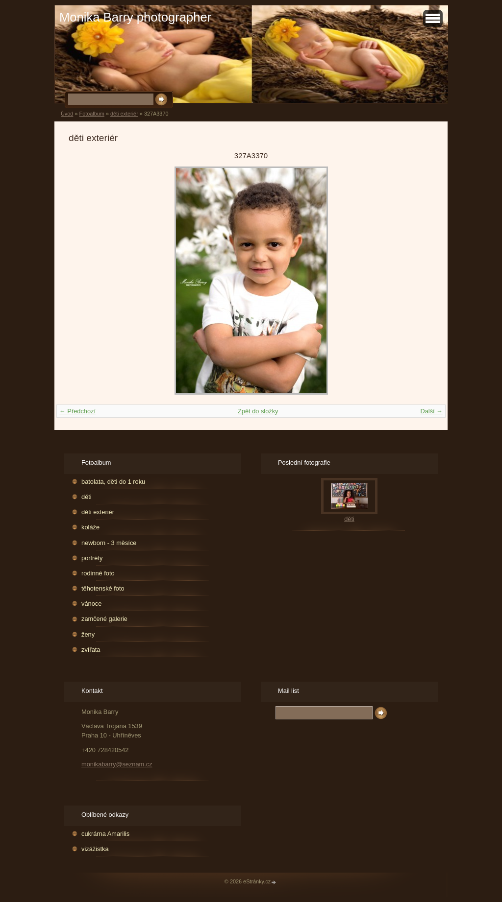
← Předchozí (77, 411)
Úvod (67, 114)
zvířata (90, 649)
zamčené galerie (104, 618)
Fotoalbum (91, 114)
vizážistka (94, 849)
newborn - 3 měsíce (108, 542)
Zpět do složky (258, 411)
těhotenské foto (103, 588)
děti (86, 496)
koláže (90, 527)
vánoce (91, 603)
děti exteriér (124, 114)
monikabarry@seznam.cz (116, 764)
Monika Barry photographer (135, 17)
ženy (88, 634)
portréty (91, 558)
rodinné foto (98, 573)
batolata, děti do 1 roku (113, 481)
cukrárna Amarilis (105, 833)
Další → (431, 411)
